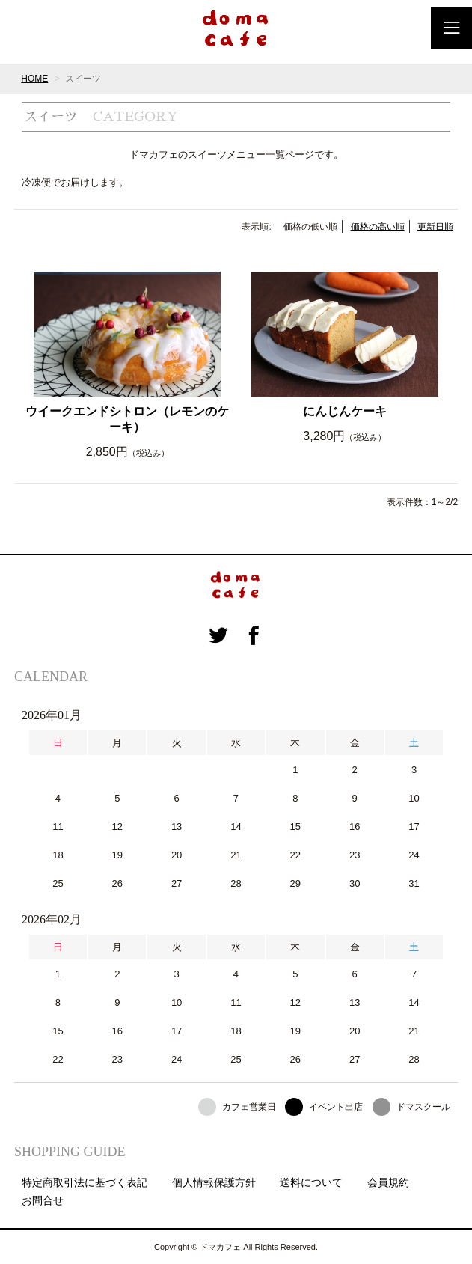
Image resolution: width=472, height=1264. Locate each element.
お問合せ (43, 1200)
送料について (311, 1182)
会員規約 (388, 1182)
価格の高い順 (378, 227)
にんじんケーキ (345, 411)
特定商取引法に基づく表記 (84, 1182)
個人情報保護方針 (214, 1182)
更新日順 (435, 227)
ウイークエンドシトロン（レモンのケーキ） (127, 419)
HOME (34, 78)
